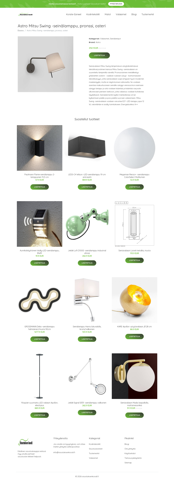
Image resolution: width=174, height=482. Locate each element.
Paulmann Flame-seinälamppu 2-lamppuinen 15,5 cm (39, 177)
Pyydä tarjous (116, 4)
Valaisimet (121, 15)
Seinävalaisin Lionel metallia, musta (135, 252)
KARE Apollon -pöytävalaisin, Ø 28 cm (134, 328)
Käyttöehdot (130, 454)
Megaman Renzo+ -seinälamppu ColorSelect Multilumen (134, 177)
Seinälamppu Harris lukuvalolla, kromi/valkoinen (87, 329)
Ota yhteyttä (130, 450)
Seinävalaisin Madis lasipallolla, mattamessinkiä (135, 405)
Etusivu (21, 32)
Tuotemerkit (148, 15)
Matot (108, 15)
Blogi (134, 15)
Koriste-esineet (73, 15)
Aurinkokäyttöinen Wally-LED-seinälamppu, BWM (39, 253)
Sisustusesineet (95, 450)
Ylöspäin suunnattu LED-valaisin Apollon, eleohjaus (39, 405)
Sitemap (128, 464)
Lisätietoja (99, 57)
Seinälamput (115, 40)
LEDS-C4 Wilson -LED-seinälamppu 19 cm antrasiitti (87, 177)
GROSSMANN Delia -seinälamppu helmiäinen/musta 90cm (39, 329)
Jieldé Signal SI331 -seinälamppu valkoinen (87, 404)
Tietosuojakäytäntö (133, 459)
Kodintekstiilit (93, 15)
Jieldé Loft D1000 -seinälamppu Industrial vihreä (87, 253)
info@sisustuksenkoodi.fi (64, 453)
